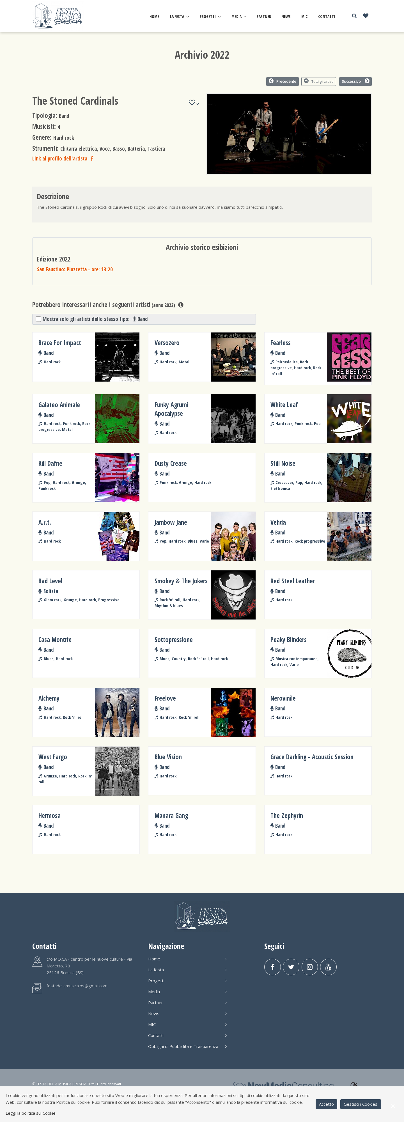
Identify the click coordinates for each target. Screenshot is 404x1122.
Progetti (208, 16)
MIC (304, 16)
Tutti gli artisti (319, 81)
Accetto (326, 1104)
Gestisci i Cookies (360, 1104)
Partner (264, 16)
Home (154, 16)
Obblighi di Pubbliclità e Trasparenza (187, 1046)
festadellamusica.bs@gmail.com (77, 985)
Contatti (326, 16)
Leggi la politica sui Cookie (31, 1113)
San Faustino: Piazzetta (75, 269)
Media (236, 16)
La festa (177, 16)
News (286, 16)
